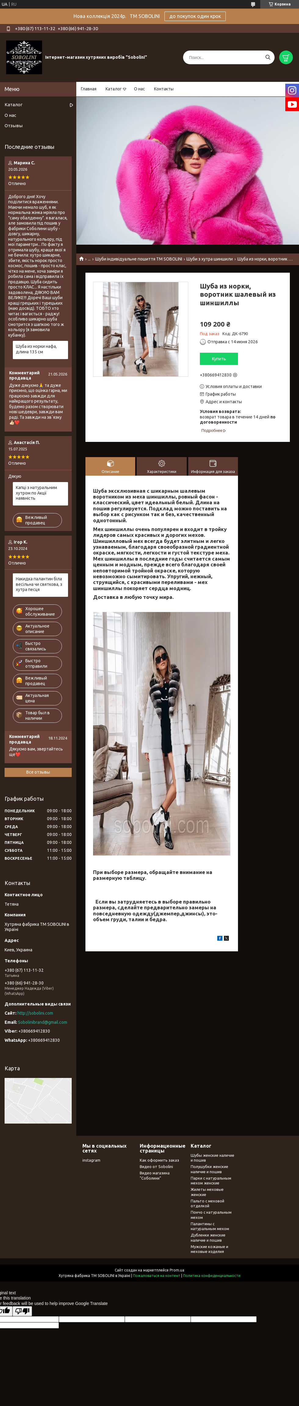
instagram (91, 1160)
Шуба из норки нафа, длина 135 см (36, 349)
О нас (139, 88)
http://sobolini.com (35, 1013)
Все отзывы (38, 772)
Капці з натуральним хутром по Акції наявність (36, 493)
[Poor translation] (22, 1311)
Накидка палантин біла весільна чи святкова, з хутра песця (39, 584)
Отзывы (14, 125)
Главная (88, 88)
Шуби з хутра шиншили (209, 259)
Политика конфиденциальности (211, 1276)
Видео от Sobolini (156, 1166)
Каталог (114, 88)
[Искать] (268, 57)
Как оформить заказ (159, 1160)
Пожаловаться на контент (156, 1276)
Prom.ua (177, 1270)
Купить (219, 358)
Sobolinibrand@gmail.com (42, 1022)
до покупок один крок (195, 16)
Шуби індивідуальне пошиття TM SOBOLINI (138, 259)
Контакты (164, 88)
